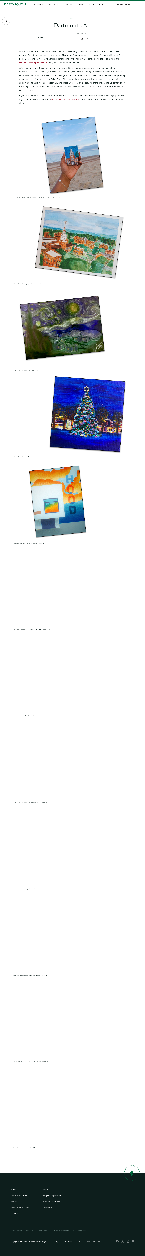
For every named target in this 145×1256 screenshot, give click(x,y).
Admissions (38, 4)
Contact (13, 1190)
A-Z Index (68, 1242)
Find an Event (81, 1231)
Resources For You (123, 4)
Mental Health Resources (51, 1202)
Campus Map (15, 1214)
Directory (14, 1202)
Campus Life (68, 4)
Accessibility (47, 1208)
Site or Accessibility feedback (89, 1242)
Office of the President (62, 1231)
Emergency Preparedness (51, 1196)
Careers (45, 1190)
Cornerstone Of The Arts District (36, 1231)
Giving (102, 4)
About (81, 4)
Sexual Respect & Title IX (20, 1208)
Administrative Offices (19, 1196)
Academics (53, 4)
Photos (72, 19)
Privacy (55, 1242)
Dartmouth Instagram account (33, 62)
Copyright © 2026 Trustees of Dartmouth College (28, 1242)
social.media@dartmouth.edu (65, 99)
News (91, 4)
